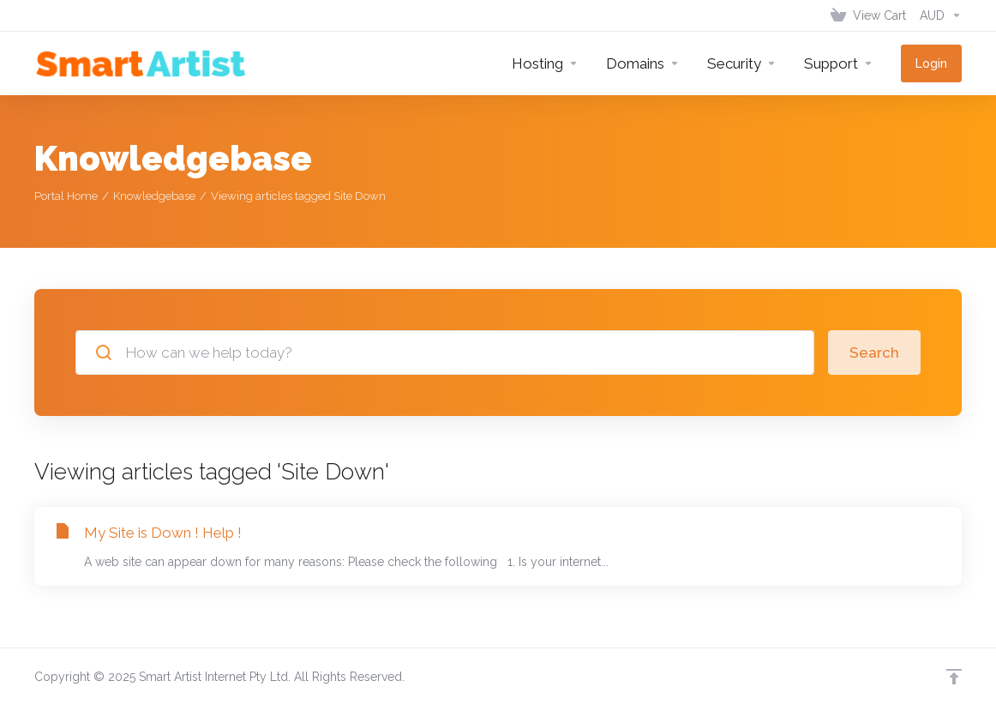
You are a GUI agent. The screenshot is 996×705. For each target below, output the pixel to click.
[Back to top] (954, 676)
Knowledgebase (154, 196)
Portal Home (66, 196)
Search (874, 352)
